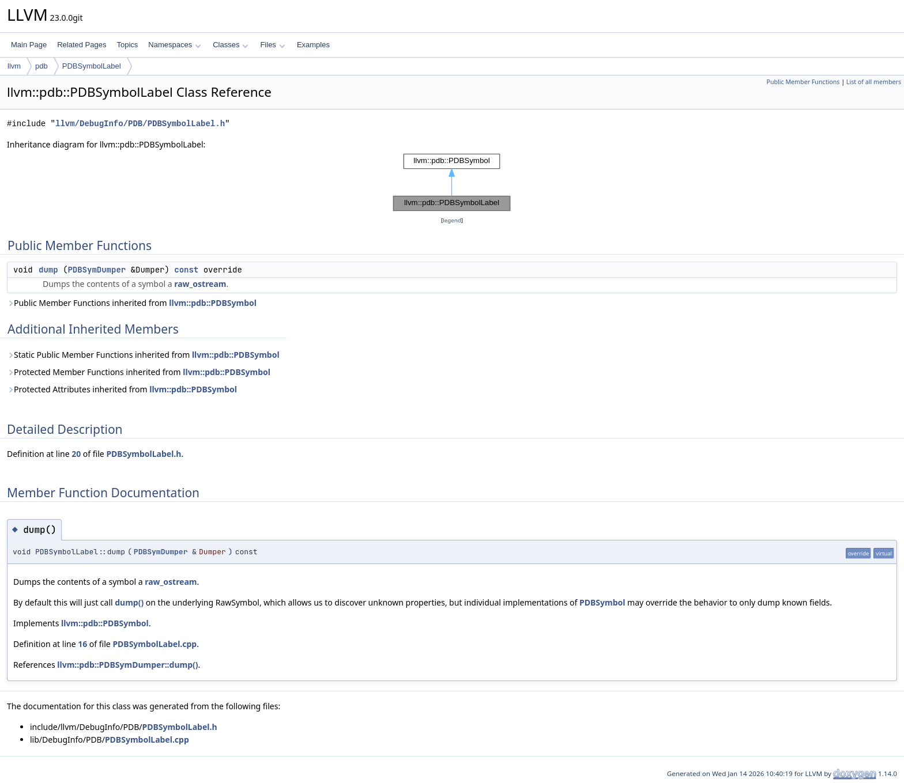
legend (452, 220)
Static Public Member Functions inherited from (143, 354)
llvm (14, 66)
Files (272, 44)
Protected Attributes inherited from (122, 389)
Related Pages (81, 44)
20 (76, 453)
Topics (127, 44)
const (186, 269)
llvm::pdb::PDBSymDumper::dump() (127, 664)
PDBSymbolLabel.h (143, 453)
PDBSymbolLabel (91, 66)
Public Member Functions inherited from (132, 302)
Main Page (29, 44)
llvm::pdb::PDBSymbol (213, 302)
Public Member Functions (802, 82)
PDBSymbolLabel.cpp (154, 643)
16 (82, 643)
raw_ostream (200, 283)
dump (48, 269)
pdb (41, 66)
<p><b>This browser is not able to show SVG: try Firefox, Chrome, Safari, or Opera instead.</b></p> (452, 182)
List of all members (873, 82)
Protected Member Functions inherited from (138, 371)
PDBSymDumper (96, 269)
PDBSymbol (602, 602)
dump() (129, 602)
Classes (230, 44)
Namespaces (174, 44)
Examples (313, 44)
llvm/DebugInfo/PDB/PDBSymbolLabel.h (140, 123)
